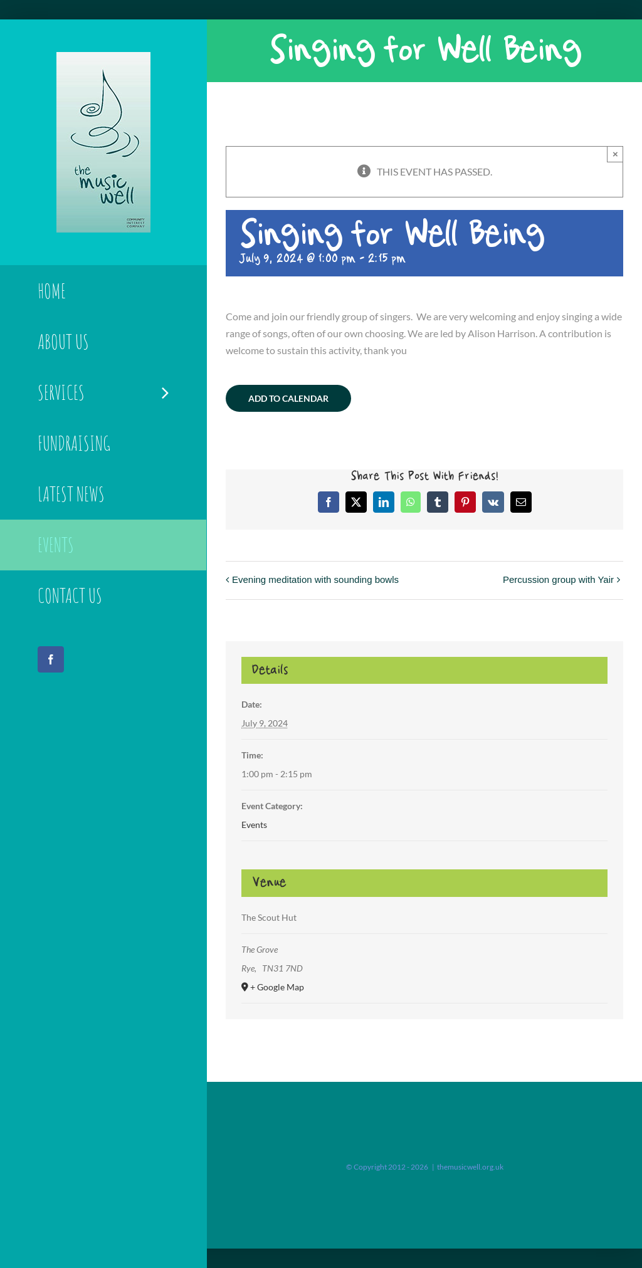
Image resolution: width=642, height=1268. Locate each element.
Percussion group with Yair (558, 579)
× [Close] (615, 154)
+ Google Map (277, 987)
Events (254, 824)
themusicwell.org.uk (470, 1166)
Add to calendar (288, 398)
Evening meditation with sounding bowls (315, 579)
